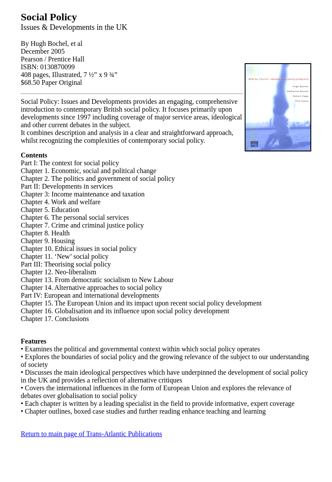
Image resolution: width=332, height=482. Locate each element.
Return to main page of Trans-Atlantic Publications (91, 433)
